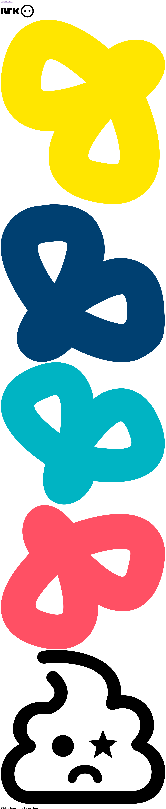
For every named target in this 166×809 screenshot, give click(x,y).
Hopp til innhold (6, 2)
